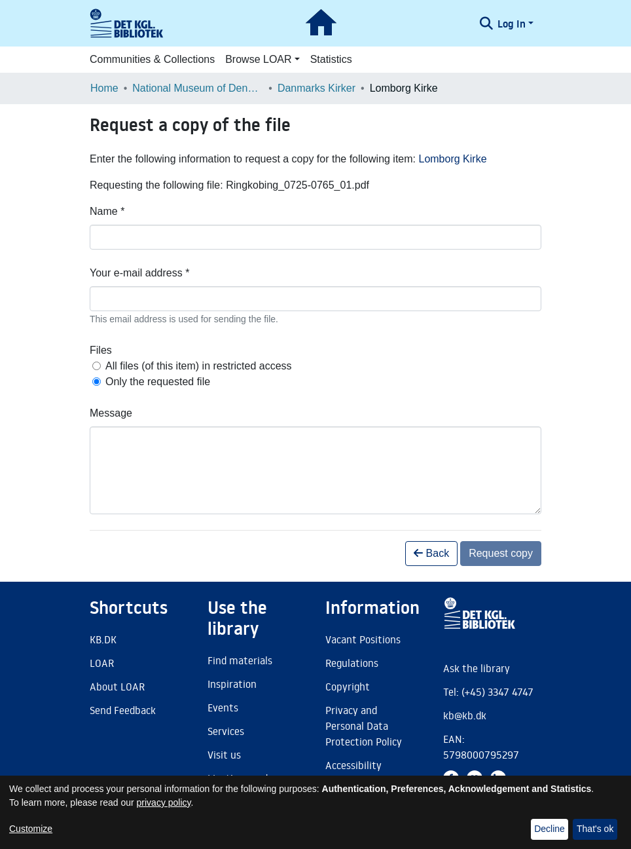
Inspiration (232, 683)
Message (111, 413)
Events (222, 707)
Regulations (351, 663)
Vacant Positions (363, 639)
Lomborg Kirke (452, 158)
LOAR (102, 663)
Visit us (224, 754)
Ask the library (476, 668)
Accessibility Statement (353, 773)
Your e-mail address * (139, 272)
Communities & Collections (152, 59)
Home (104, 88)
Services (225, 731)
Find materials (239, 660)
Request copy (501, 553)
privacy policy (164, 802)
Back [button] (431, 553)
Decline (549, 828)
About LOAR (117, 686)
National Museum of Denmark (197, 88)
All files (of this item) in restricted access (198, 365)
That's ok (595, 828)
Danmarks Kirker (316, 88)
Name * (107, 211)
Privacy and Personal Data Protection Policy (363, 726)
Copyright (347, 686)
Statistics (331, 59)
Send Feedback (123, 710)
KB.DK (103, 639)
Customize (30, 828)
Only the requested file (157, 381)
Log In (511, 23)
